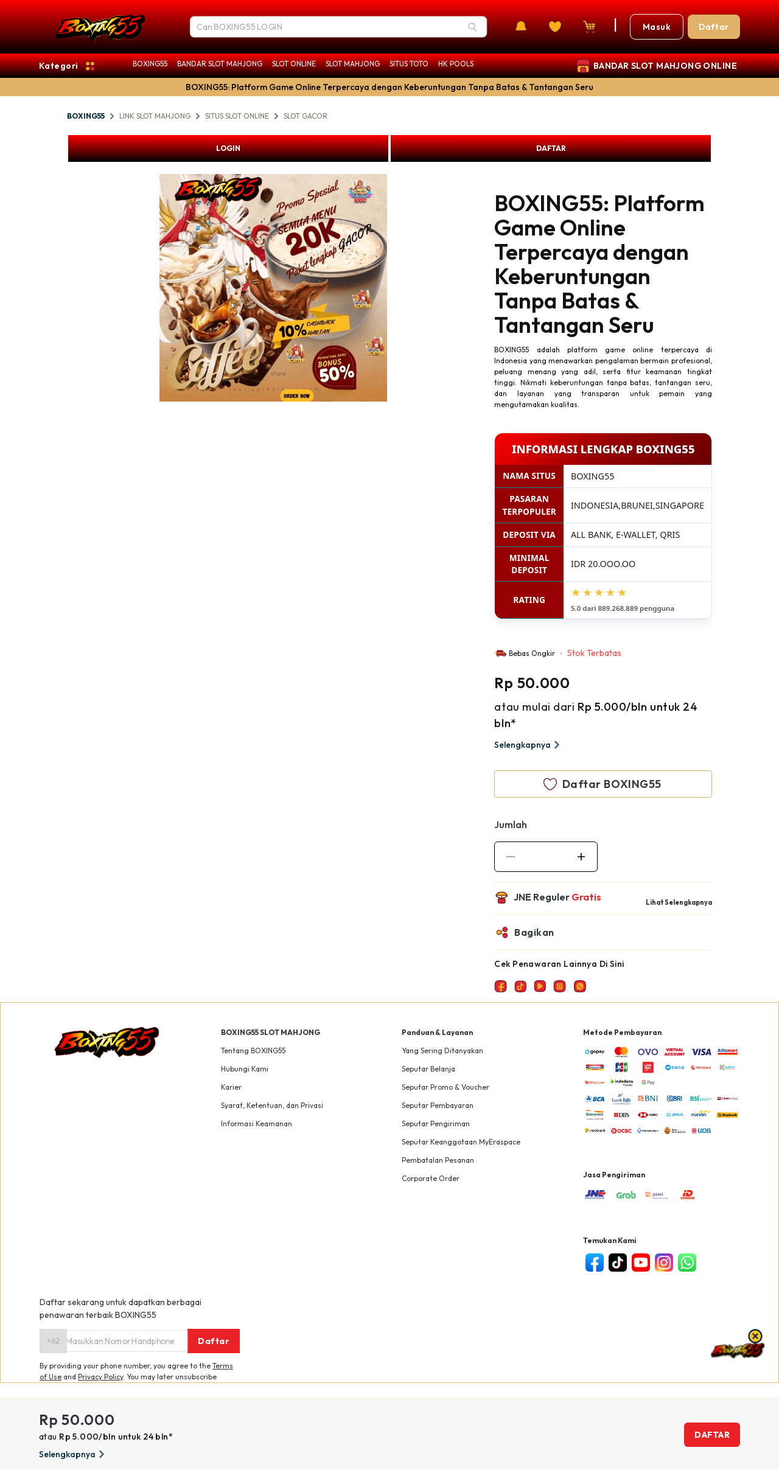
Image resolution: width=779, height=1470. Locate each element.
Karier (231, 1087)
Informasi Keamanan (256, 1123)
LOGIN (228, 148)
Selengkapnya (528, 745)
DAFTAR (551, 148)
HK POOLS (455, 63)
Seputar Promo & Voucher (445, 1087)
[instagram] (664, 1262)
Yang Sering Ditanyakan (442, 1050)
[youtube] (640, 1262)
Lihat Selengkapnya (679, 902)
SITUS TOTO (409, 63)
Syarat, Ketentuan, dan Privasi (272, 1105)
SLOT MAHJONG (353, 63)
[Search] (472, 27)
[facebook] (594, 1262)
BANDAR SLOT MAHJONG (219, 63)
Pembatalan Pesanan (438, 1160)
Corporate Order (430, 1178)
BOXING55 (150, 63)
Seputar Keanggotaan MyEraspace (461, 1141)
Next (396, 290)
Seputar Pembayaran (437, 1105)
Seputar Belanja (428, 1068)
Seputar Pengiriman (436, 1123)
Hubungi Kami (244, 1068)
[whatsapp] (687, 1262)
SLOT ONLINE (294, 63)
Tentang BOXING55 (253, 1050)
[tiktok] (617, 1262)
